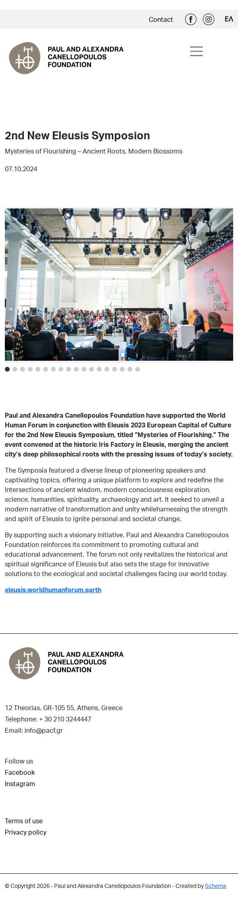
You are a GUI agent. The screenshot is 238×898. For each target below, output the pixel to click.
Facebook (191, 19)
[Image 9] (76, 369)
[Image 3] (30, 369)
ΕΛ (229, 19)
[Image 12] (99, 369)
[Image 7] (60, 369)
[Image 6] (53, 369)
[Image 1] (15, 369)
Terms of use (24, 820)
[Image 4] (37, 369)
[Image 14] (114, 369)
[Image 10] (83, 369)
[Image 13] (106, 369)
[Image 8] (68, 369)
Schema (215, 885)
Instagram (209, 19)
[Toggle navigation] (196, 51)
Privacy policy (25, 832)
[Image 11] (91, 369)
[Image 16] (129, 369)
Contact (161, 19)
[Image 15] (122, 369)
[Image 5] (45, 369)
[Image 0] (7, 369)
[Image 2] (22, 369)
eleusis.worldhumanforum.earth (53, 589)
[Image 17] (137, 369)
